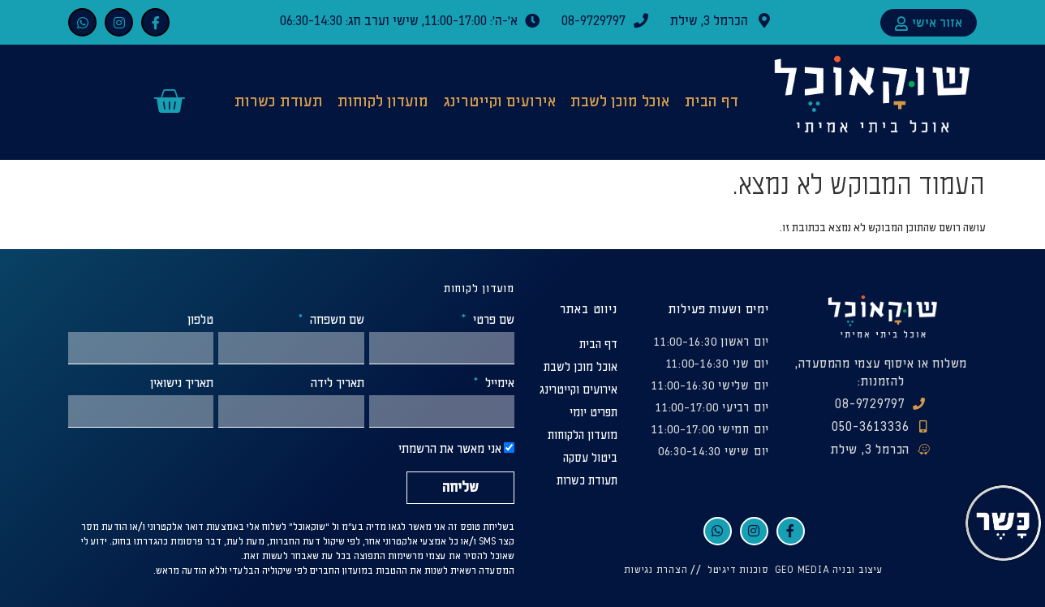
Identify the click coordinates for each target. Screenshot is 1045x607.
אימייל (498, 384)
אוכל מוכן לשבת (619, 102)
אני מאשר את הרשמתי (449, 450)
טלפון (200, 320)
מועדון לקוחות (383, 102)
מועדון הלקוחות (582, 435)
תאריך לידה (337, 384)
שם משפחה (335, 320)
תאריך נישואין (181, 384)
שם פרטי (492, 320)
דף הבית (711, 102)
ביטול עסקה (590, 458)
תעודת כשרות (278, 102)
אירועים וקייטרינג (500, 102)
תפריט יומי (593, 413)
